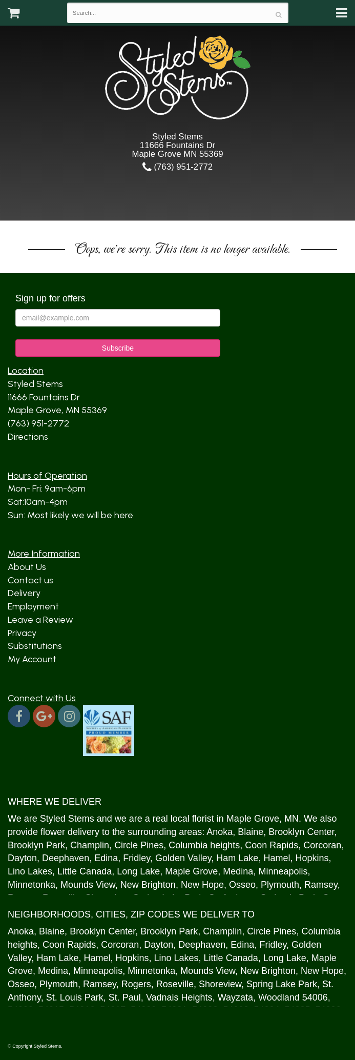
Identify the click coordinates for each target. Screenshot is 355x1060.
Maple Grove (252, 818)
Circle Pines (138, 845)
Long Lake (138, 871)
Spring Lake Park (281, 984)
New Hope (202, 885)
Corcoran (322, 845)
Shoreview (220, 984)
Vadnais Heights (179, 997)
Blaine (250, 832)
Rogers (136, 984)
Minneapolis (282, 871)
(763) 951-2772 (177, 167)
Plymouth (280, 885)
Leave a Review (40, 619)
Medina (238, 871)
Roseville (175, 984)
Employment (33, 606)
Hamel (276, 858)
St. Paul (125, 997)
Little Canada (84, 871)
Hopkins (311, 858)
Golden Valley (183, 858)
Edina (106, 858)
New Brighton (148, 885)
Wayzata (235, 997)
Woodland (279, 997)
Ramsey (321, 885)
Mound (74, 885)
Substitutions (35, 645)
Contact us (30, 580)
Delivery (24, 593)
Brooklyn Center (301, 832)
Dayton (22, 858)
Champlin (89, 845)
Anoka (219, 832)
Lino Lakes (30, 871)
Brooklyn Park (36, 845)
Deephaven (65, 858)
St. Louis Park (74, 997)
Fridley (136, 858)
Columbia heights (204, 845)
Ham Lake (237, 858)
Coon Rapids (271, 845)
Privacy (22, 633)
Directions (28, 436)
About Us (27, 567)
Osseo (242, 885)
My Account (32, 659)
